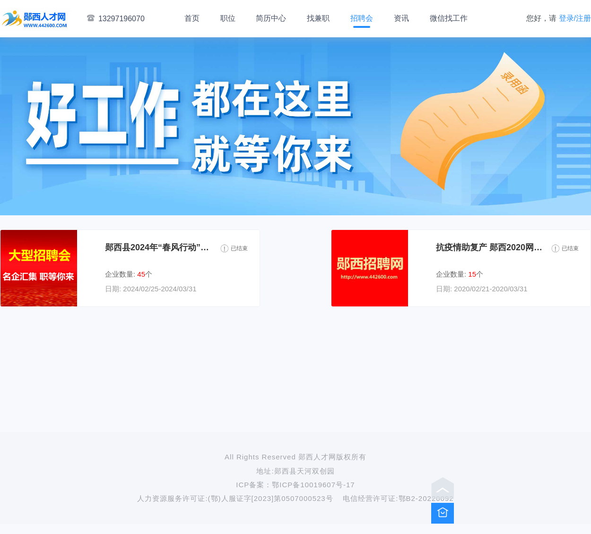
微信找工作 (449, 18)
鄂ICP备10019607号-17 (313, 485)
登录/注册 (575, 18)
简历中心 (271, 18)
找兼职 (318, 18)
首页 (192, 18)
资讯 (401, 18)
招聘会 (361, 18)
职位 (227, 18)
